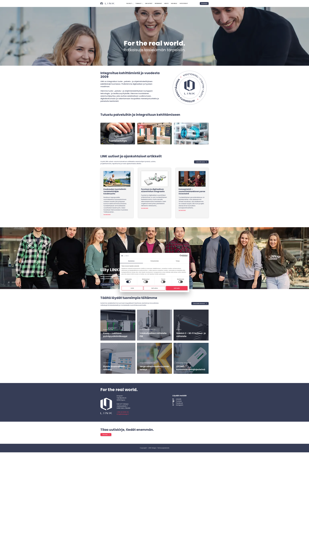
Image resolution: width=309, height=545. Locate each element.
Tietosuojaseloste (163, 448)
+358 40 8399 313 (123, 412)
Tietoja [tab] (178, 261)
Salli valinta (154, 288)
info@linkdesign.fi (123, 414)
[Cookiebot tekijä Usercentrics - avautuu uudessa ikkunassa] (181, 256)
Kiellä (132, 288)
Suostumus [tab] (131, 261)
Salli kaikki (177, 288)
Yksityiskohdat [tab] (154, 261)
